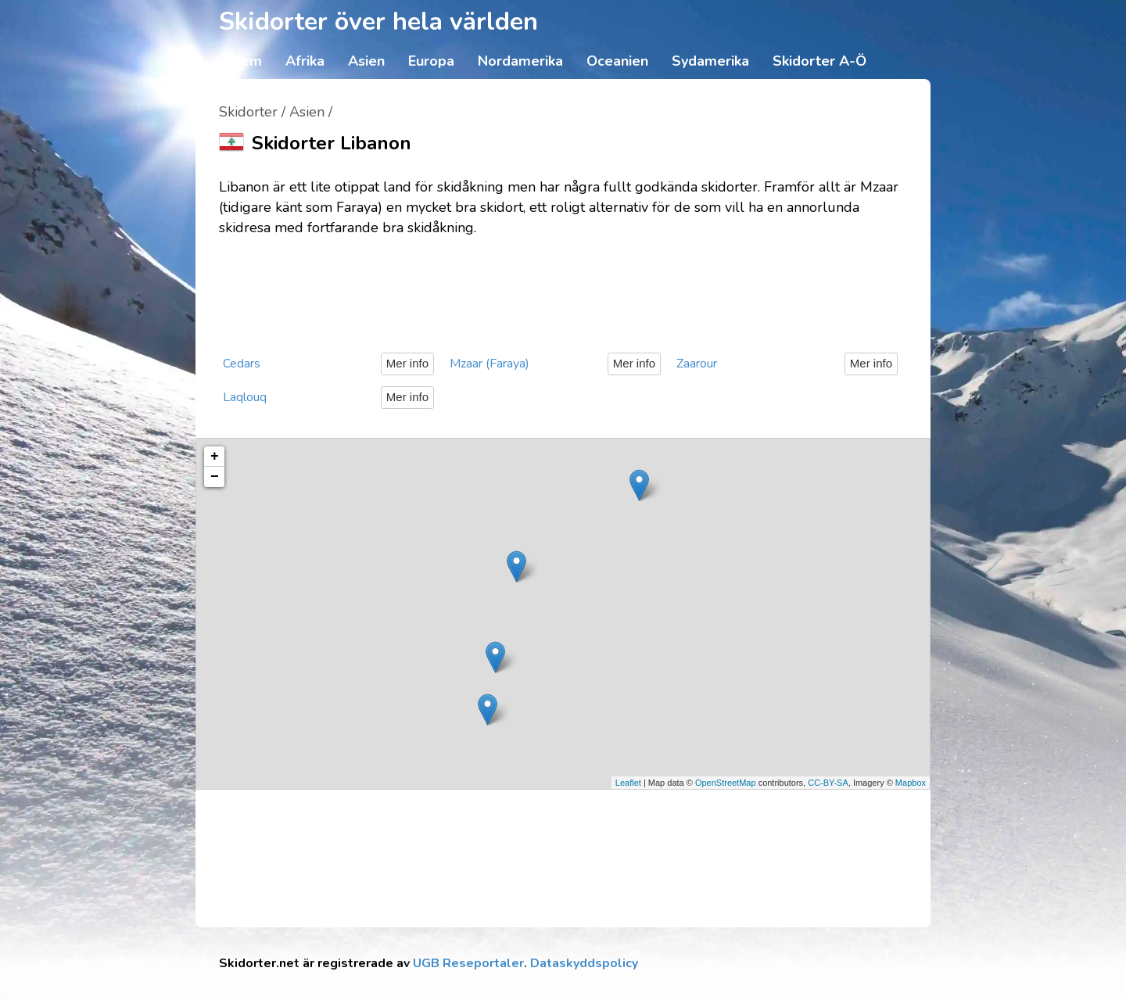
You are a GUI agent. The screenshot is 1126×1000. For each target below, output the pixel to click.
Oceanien (617, 61)
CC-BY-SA (828, 782)
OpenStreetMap (725, 782)
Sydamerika (710, 61)
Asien (366, 61)
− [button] (214, 477)
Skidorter (248, 111)
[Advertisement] (563, 288)
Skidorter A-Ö (819, 61)
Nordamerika (520, 61)
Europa (431, 61)
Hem (246, 61)
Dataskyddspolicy (584, 963)
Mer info (407, 363)
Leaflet (628, 782)
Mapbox (910, 782)
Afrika (305, 61)
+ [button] (214, 456)
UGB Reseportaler (468, 963)
